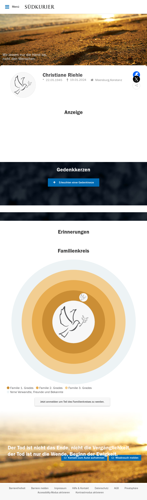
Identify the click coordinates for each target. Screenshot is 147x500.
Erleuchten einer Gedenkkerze (73, 182)
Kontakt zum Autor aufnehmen (84, 457)
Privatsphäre (131, 488)
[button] (136, 85)
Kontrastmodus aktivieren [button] (90, 492)
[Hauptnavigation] (73, 7)
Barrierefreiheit (17, 488)
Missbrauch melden (125, 457)
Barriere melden (40, 488)
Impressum (60, 488)
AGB (116, 488)
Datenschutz (101, 488)
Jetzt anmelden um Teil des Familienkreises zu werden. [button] (72, 401)
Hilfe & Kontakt (80, 488)
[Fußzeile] (73, 490)
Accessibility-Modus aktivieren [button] (54, 492)
